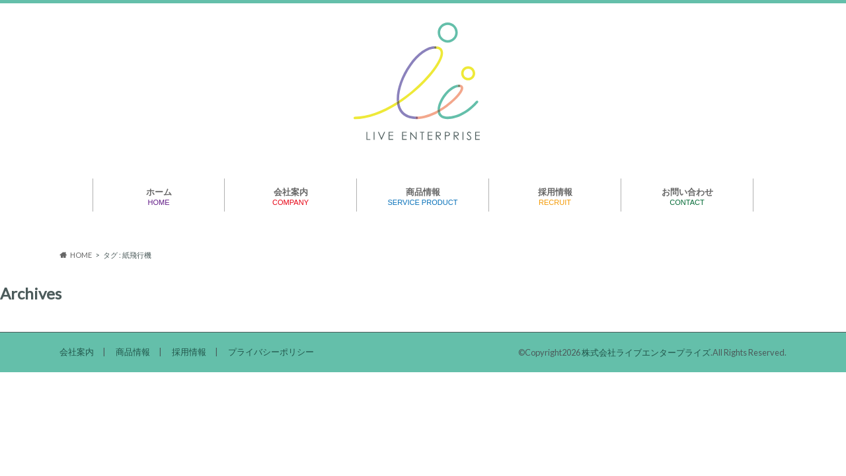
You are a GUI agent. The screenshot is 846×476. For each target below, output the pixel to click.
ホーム (159, 196)
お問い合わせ (687, 196)
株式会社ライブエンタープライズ (646, 352)
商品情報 (423, 196)
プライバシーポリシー (271, 351)
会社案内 (290, 196)
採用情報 (555, 196)
